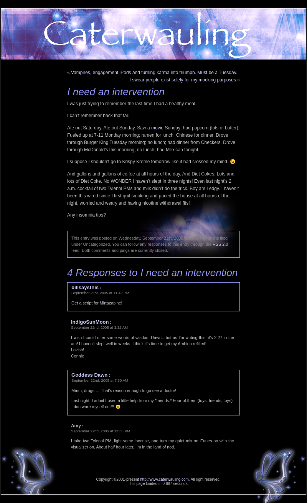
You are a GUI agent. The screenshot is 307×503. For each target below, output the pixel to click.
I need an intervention (116, 92)
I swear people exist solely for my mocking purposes (183, 80)
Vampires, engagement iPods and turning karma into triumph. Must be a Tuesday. (154, 72)
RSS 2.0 (220, 244)
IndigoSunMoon (90, 322)
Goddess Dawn (89, 375)
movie (157, 128)
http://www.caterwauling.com (164, 479)
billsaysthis (85, 287)
